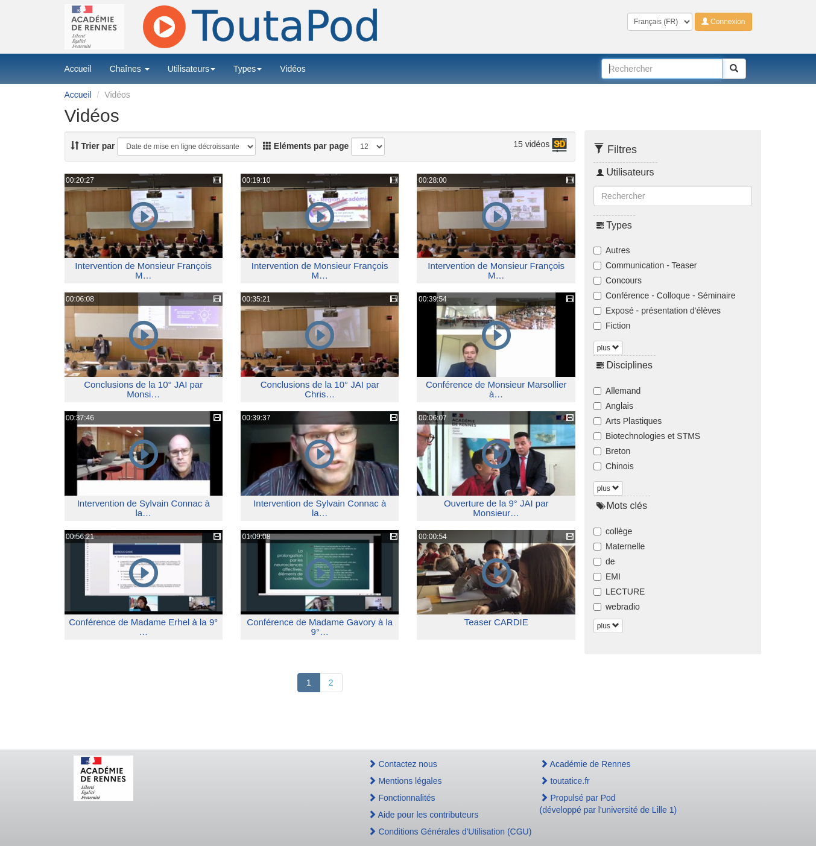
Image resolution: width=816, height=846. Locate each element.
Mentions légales (405, 781)
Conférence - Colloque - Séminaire (664, 295)
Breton (611, 451)
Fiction (611, 325)
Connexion (723, 21)
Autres (611, 250)
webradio (616, 606)
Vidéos (293, 69)
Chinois (613, 466)
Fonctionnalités (401, 798)
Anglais (613, 406)
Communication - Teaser (645, 265)
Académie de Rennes (585, 764)
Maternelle (619, 546)
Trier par (93, 146)
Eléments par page (306, 146)
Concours (617, 280)
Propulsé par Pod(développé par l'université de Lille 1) (608, 804)
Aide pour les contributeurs (423, 814)
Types (247, 69)
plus (608, 348)
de (604, 561)
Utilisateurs (191, 69)
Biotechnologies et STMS (646, 436)
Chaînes (130, 69)
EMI (607, 576)
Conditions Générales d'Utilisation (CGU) (441, 831)
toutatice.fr (565, 781)
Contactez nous (402, 764)
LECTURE (619, 591)
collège (612, 531)
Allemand (616, 391)
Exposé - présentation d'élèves (657, 310)
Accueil (78, 69)
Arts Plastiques (627, 421)
